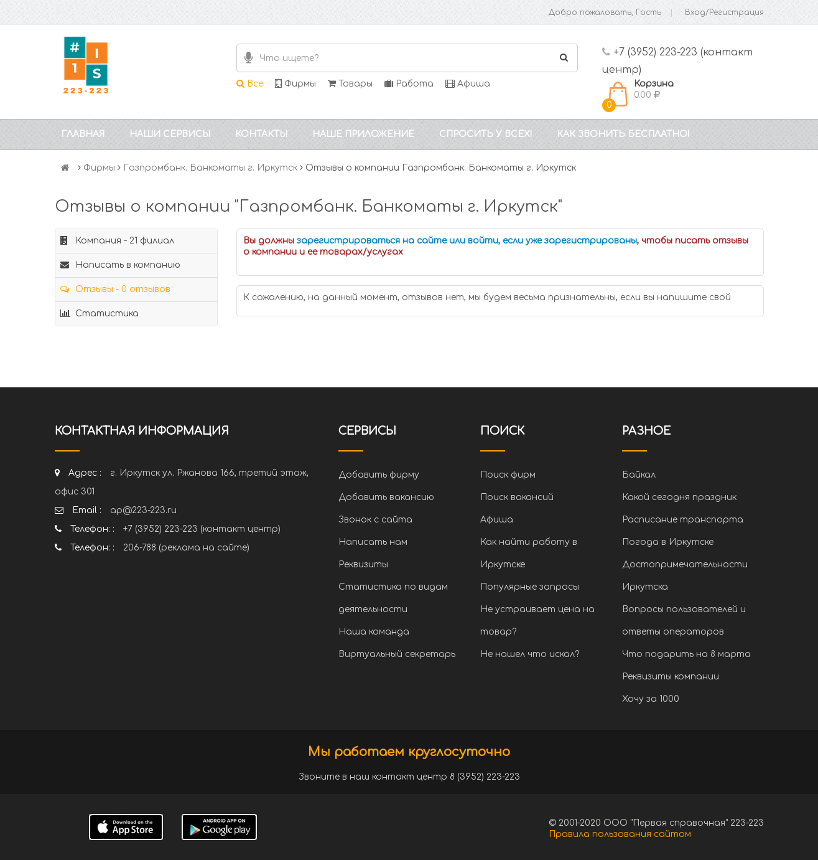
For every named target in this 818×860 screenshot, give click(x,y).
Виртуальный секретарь (396, 654)
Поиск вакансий (517, 497)
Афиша (467, 83)
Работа (409, 83)
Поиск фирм (508, 475)
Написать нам (372, 542)
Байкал (639, 475)
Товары (350, 83)
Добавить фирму (378, 475)
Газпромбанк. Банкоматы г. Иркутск (210, 167)
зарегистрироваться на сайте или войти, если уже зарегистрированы (467, 240)
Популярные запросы (529, 587)
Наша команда (373, 631)
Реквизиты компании (670, 676)
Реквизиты (363, 564)
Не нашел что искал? (529, 654)
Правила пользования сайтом (620, 834)
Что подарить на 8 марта (686, 654)
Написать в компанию (120, 265)
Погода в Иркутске (667, 542)
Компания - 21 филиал (117, 240)
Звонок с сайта (375, 519)
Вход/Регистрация (724, 12)
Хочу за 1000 (650, 699)
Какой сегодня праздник (679, 497)
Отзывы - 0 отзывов (115, 289)
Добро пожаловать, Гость (605, 12)
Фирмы (295, 83)
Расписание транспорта (682, 519)
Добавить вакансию (386, 497)
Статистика (99, 313)
